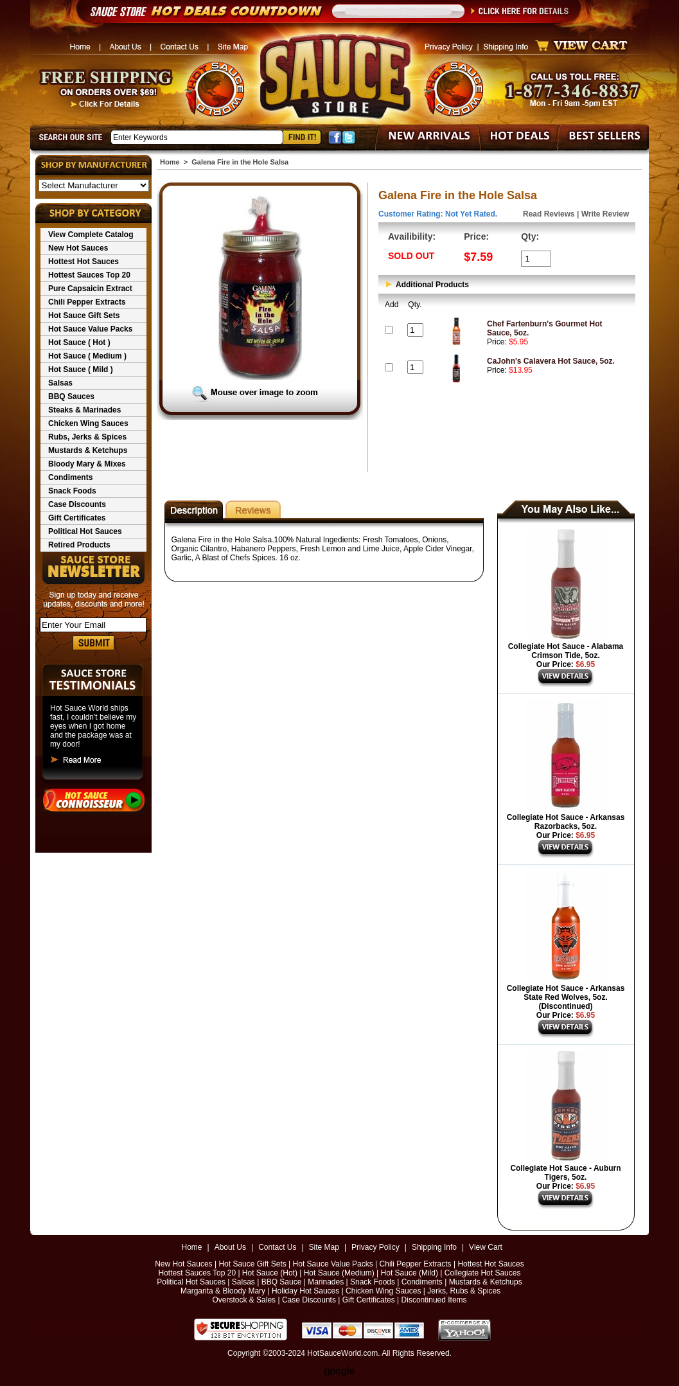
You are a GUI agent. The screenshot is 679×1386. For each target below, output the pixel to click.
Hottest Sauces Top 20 (89, 275)
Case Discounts (77, 504)
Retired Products (79, 544)
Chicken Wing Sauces (88, 423)
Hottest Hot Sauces (83, 261)
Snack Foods (72, 490)
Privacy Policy (375, 1247)
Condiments (70, 477)
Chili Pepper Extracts (87, 302)
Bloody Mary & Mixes (87, 463)
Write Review (605, 213)
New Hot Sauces (78, 248)
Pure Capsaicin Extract (90, 288)
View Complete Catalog (90, 234)
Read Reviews (549, 213)
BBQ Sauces (71, 396)
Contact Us (277, 1247)
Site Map (324, 1247)
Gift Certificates (76, 517)
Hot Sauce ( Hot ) (79, 342)
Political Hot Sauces (85, 531)
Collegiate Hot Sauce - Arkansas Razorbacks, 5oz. (566, 822)
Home (170, 162)
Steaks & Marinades (84, 409)
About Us (230, 1247)
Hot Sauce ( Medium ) (87, 355)
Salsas (60, 382)
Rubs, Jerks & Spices (87, 436)
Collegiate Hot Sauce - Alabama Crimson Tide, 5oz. (566, 651)
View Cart (485, 1247)
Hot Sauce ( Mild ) (80, 369)
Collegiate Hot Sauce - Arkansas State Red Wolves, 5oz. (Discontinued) (566, 997)
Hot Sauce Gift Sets (83, 315)
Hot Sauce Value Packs (90, 328)
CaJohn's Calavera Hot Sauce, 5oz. (551, 361)
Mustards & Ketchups (87, 450)
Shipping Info (434, 1247)
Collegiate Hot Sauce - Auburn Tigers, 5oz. (565, 1173)
